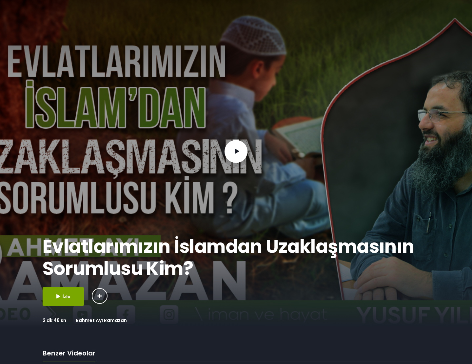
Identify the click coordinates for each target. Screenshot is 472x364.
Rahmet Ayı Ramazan (101, 320)
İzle (63, 296)
